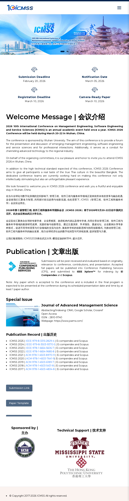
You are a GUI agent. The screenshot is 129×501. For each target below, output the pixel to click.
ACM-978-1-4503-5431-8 (40, 365)
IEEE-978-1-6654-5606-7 (40, 347)
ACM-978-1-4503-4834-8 (40, 369)
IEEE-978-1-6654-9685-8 (40, 351)
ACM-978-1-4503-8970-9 (40, 355)
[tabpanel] (64, 34)
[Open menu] (119, 7)
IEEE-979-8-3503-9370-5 (40, 344)
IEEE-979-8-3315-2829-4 (40, 340)
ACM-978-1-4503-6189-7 (40, 362)
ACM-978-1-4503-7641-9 (40, 358)
